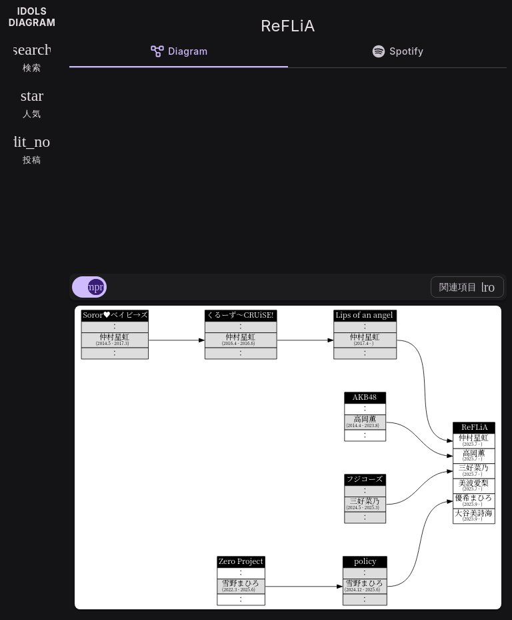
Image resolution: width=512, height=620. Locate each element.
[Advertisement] (288, 168)
